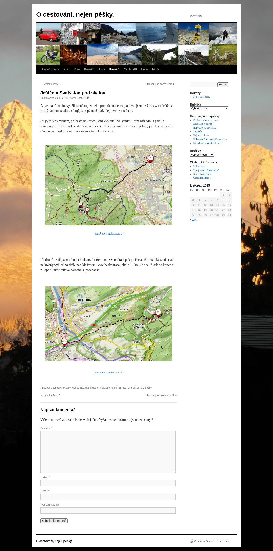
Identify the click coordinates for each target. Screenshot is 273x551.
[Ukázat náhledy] (109, 233)
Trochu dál (130, 69)
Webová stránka (49, 504)
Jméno (45, 477)
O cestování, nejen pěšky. (75, 14)
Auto (66, 69)
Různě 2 (114, 69)
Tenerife (197, 131)
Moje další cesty (201, 96)
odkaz (117, 387)
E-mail (44, 491)
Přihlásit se (199, 166)
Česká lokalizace (202, 177)
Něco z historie (150, 69)
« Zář (193, 219)
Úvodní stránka (50, 69)
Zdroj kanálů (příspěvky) (206, 170)
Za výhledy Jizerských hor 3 (207, 143)
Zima (102, 69)
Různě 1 (89, 69)
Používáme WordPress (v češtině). (211, 540)
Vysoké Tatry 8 (50, 83)
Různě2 (84, 387)
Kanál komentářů (202, 173)
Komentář (45, 428)
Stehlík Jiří (83, 98)
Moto (77, 69)
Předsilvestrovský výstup (206, 120)
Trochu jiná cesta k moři (162, 83)
